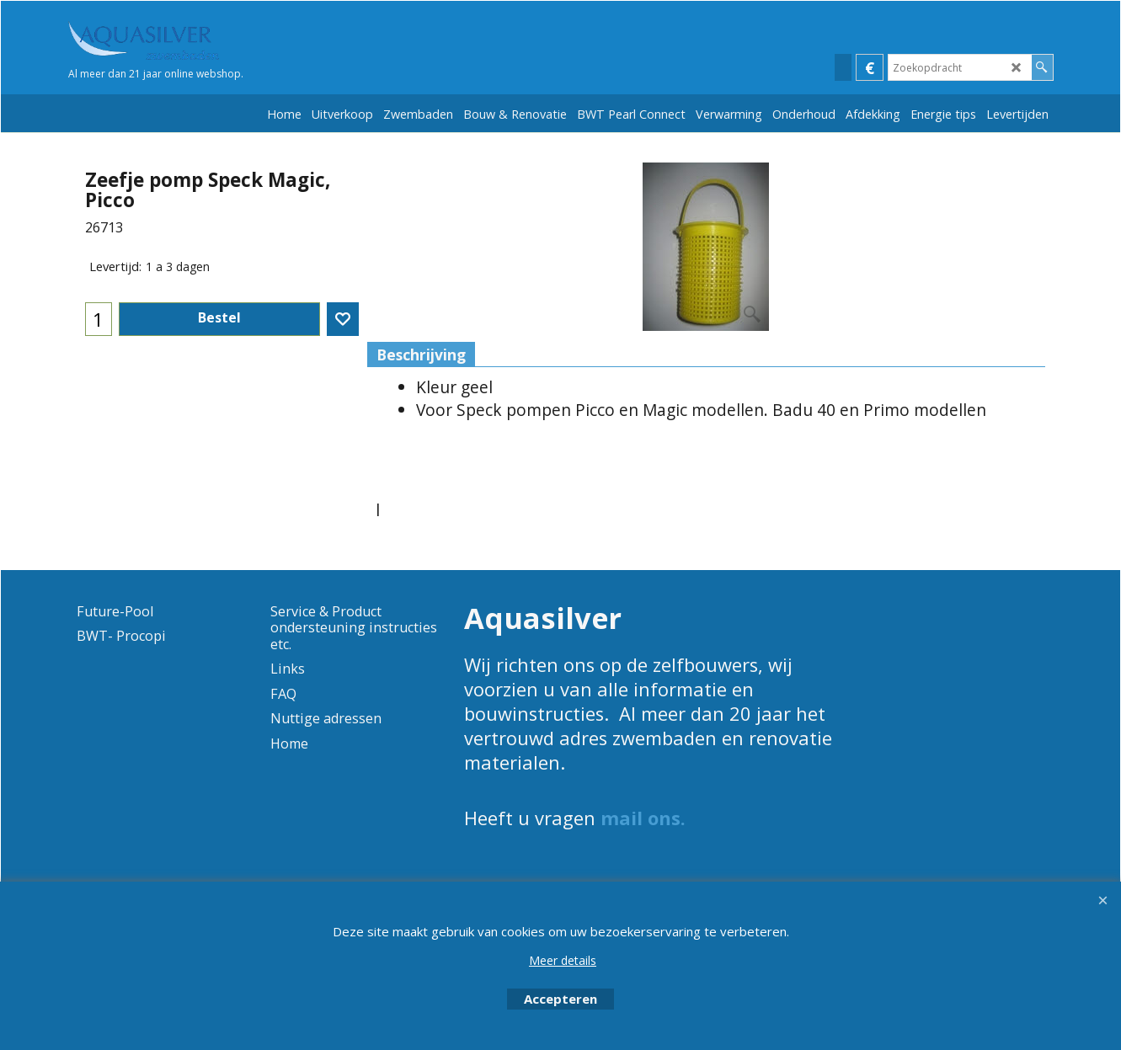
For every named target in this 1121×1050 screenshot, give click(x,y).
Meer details (562, 960)
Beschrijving (421, 354)
